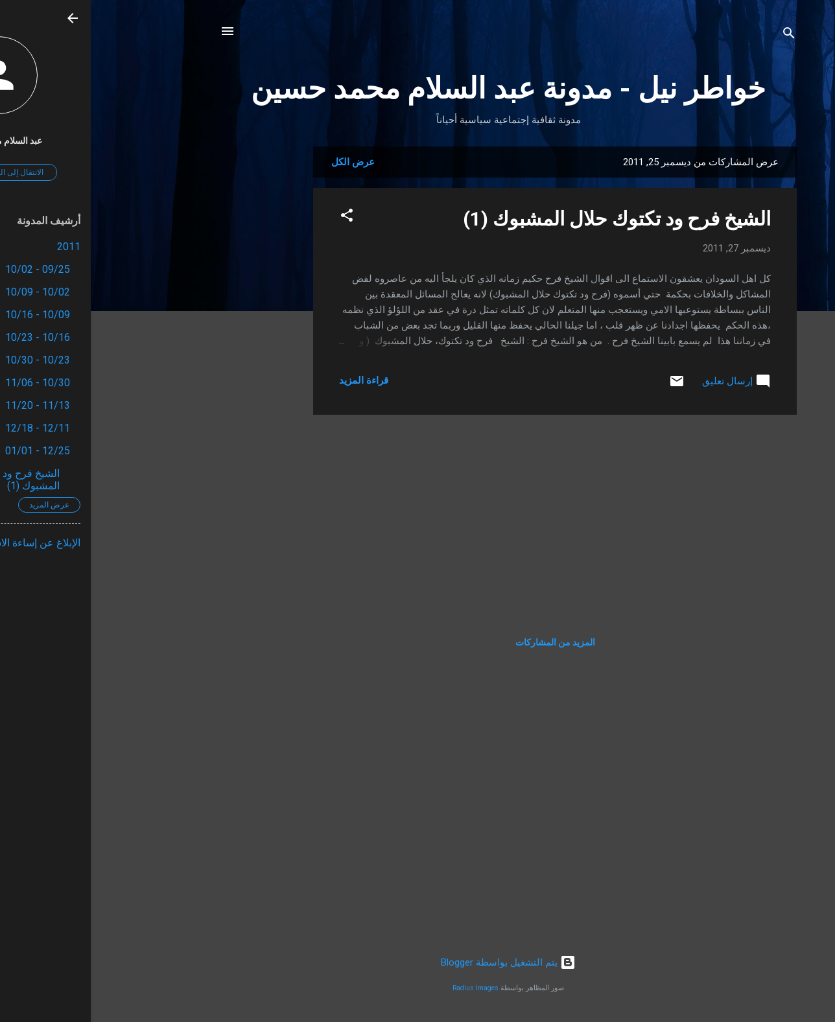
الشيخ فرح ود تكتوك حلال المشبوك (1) (526, 218)
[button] (256, 217)
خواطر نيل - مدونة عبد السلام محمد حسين (417, 88)
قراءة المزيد (273, 380)
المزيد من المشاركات (464, 642)
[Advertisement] (170, 340)
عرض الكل (262, 162)
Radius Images (385, 988)
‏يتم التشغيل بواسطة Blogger (417, 962)
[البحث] (698, 35)
